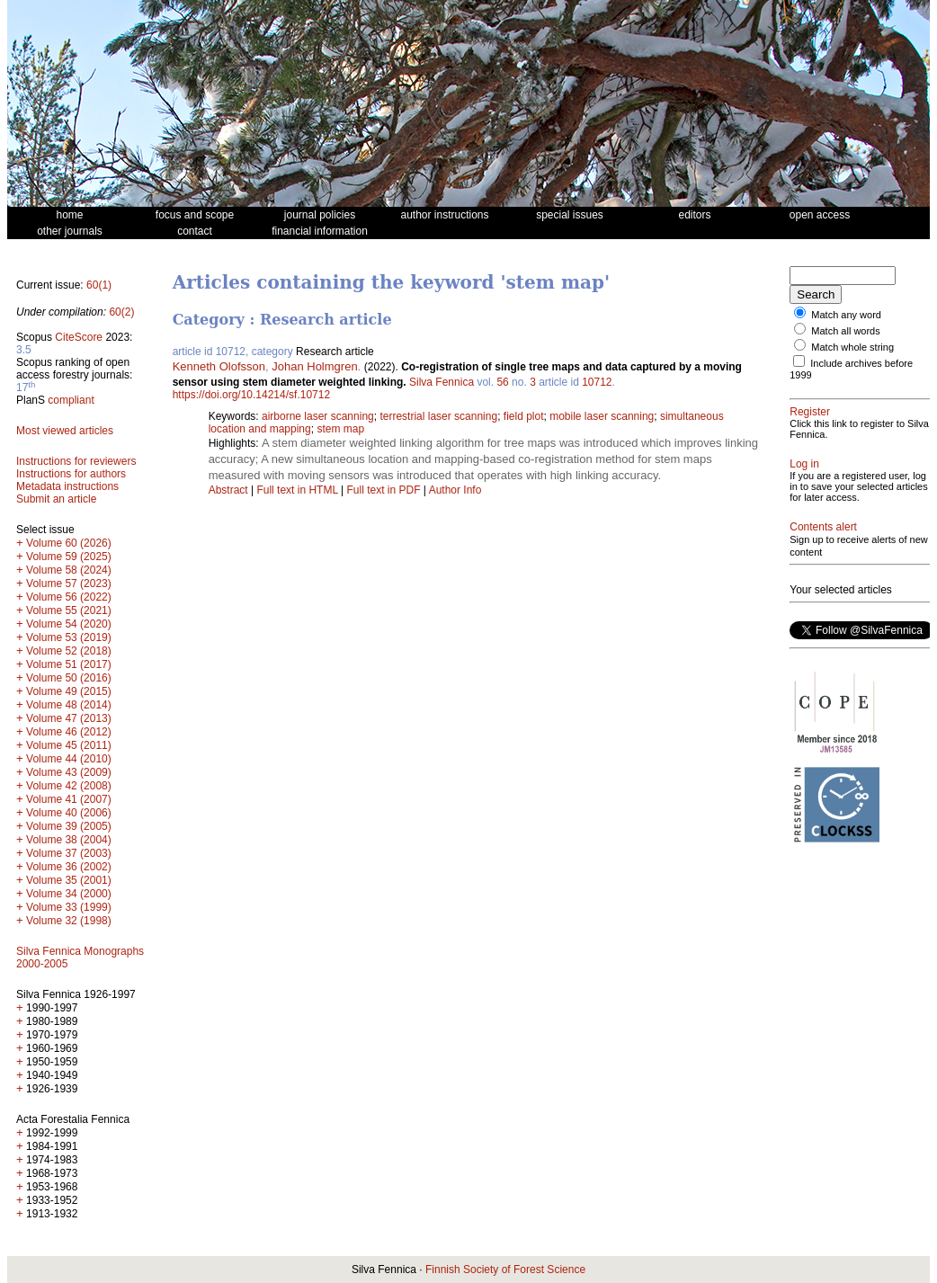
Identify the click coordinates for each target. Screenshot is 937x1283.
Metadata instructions (67, 486)
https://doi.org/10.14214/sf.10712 (251, 394)
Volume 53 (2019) (69, 637)
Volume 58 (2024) (69, 570)
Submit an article (56, 499)
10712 (596, 382)
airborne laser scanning (318, 416)
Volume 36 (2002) (69, 866)
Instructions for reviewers (76, 461)
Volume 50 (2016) (69, 678)
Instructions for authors (71, 474)
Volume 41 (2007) (69, 799)
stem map (340, 429)
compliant (71, 400)
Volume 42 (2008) (69, 786)
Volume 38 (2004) (69, 839)
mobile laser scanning (601, 416)
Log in (804, 464)
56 (502, 382)
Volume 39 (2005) (69, 826)
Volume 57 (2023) (69, 583)
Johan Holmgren (314, 366)
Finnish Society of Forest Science (505, 1269)
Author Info (455, 490)
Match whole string (852, 347)
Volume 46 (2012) (69, 732)
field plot (524, 416)
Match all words (845, 330)
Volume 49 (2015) (69, 691)
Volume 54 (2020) (69, 624)
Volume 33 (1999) (69, 907)
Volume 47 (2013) (69, 718)
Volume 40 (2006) (69, 812)
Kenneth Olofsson (219, 366)
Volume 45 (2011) (69, 745)
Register (810, 411)
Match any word (846, 314)
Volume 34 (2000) (69, 893)
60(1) (99, 285)
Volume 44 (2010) (69, 759)
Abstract (228, 490)
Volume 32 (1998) (69, 920)
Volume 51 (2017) (69, 664)
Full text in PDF (383, 490)
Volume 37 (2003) (69, 853)
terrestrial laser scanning (438, 416)
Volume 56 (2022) (69, 597)
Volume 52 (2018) (69, 651)
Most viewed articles (64, 430)
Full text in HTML (298, 490)
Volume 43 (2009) (69, 772)
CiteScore (79, 337)
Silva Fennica (441, 382)
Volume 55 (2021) (69, 610)
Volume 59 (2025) (69, 556)
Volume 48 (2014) (69, 705)
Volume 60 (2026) (69, 543)
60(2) (121, 312)
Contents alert (823, 527)
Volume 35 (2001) (69, 880)
